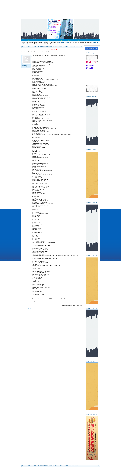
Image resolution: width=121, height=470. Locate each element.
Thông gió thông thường (32, 51)
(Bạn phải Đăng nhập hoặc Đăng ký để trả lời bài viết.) (72, 305)
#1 (82, 301)
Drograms (44, 51)
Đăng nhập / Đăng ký (92, 48)
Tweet (22, 310)
